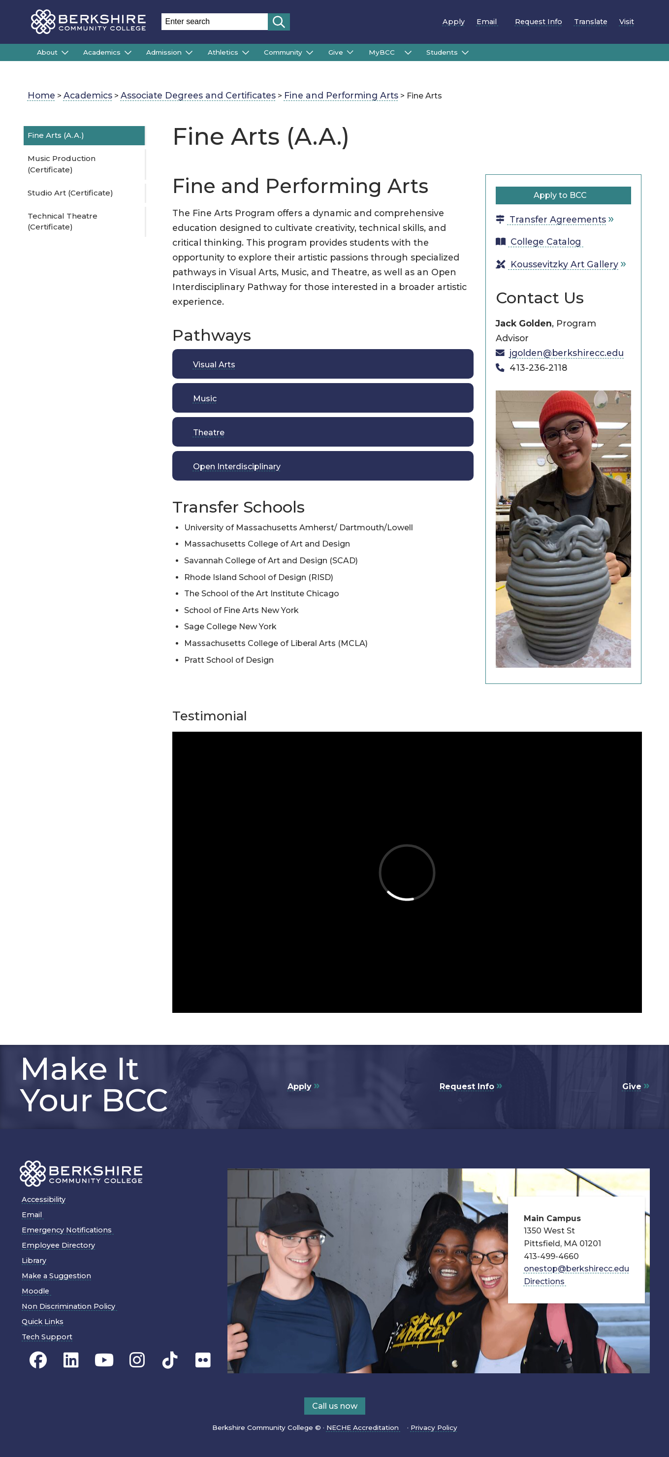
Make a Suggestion (56, 1275)
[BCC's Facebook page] (38, 1360)
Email (490, 21)
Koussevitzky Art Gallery (557, 264)
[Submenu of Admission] (189, 53)
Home (41, 95)
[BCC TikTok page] (170, 1360)
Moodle (39, 1291)
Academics (102, 52)
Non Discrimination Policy (72, 1306)
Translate (590, 21)
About (47, 52)
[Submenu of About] (65, 53)
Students (442, 52)
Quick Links (43, 1321)
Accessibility (43, 1199)
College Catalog (542, 241)
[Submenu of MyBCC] (408, 53)
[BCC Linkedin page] (71, 1360)
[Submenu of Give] (350, 52)
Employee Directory (58, 1245)
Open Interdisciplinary (237, 466)
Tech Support (47, 1336)
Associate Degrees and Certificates (198, 95)
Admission (164, 52)
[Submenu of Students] (465, 53)
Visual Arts (214, 364)
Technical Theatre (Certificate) (62, 221)
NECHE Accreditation (365, 1427)
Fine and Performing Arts (341, 95)
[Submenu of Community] (310, 53)
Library (34, 1260)
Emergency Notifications (70, 1230)
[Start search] (279, 22)
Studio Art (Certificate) (70, 192)
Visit (626, 21)
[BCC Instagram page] (137, 1360)
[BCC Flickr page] (203, 1360)
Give (335, 52)
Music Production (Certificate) (62, 164)
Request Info (538, 21)
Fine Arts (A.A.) (56, 135)
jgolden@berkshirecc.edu (567, 353)
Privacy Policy (434, 1427)
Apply (454, 21)
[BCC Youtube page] (104, 1360)
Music (205, 398)
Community (283, 52)
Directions (548, 1281)
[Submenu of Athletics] (246, 53)
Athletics (223, 52)
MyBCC (385, 52)
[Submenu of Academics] (128, 53)
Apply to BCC (564, 195)
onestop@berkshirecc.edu (576, 1268)
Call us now (334, 1406)
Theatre (208, 432)
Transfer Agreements (551, 219)
